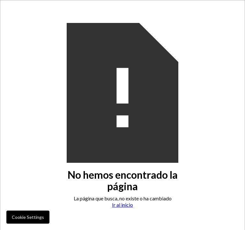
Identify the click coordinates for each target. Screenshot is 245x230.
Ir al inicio (122, 205)
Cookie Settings (28, 217)
